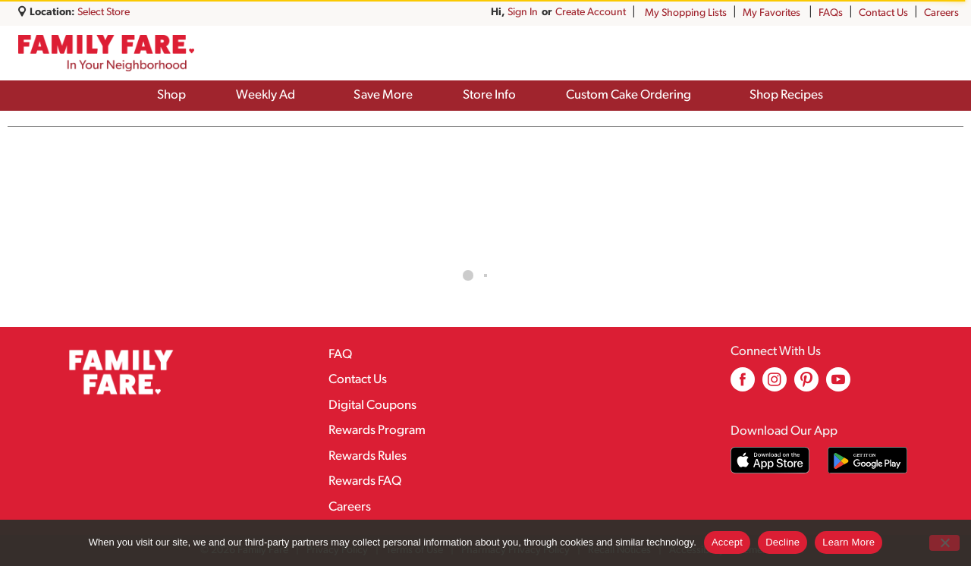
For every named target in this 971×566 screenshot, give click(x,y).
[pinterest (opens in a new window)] (806, 385)
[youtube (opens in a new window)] (838, 385)
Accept (727, 542)
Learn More (848, 542)
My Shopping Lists (686, 13)
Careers (941, 13)
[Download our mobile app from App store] (770, 460)
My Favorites (773, 13)
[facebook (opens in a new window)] (743, 385)
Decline (782, 542)
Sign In (610, 12)
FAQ (340, 354)
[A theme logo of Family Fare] (106, 53)
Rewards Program (377, 430)
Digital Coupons (372, 405)
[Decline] (944, 543)
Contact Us (883, 13)
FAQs (831, 13)
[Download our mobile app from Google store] (867, 460)
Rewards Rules (367, 456)
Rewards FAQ (364, 481)
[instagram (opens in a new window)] (774, 385)
